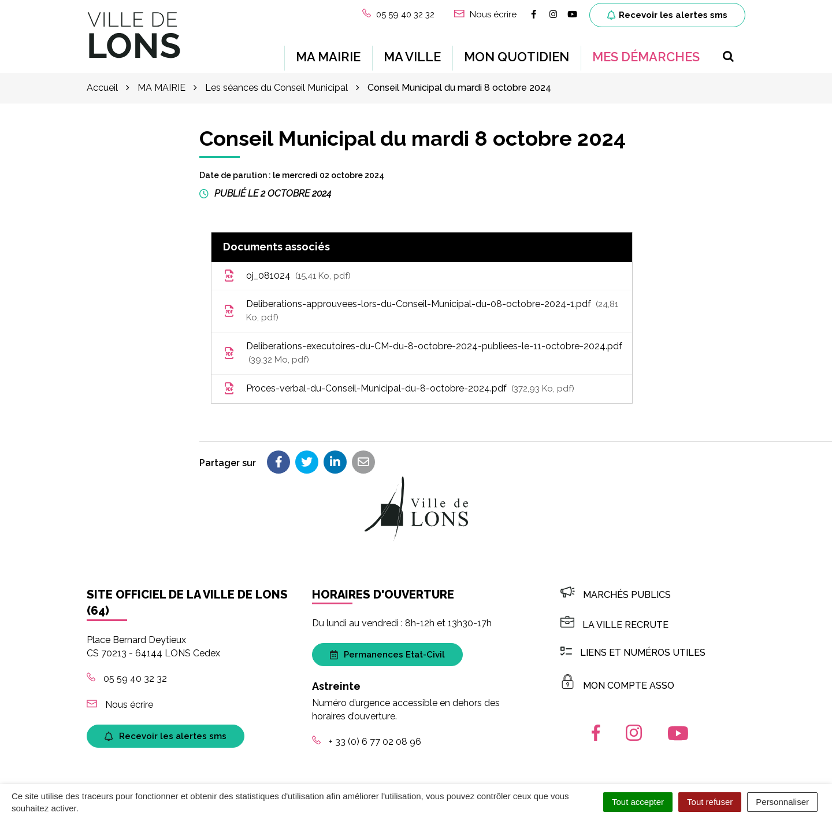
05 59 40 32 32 (127, 678)
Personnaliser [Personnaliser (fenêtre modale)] (782, 802)
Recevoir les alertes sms (667, 15)
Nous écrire (120, 704)
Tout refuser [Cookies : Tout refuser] (710, 802)
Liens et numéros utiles (632, 652)
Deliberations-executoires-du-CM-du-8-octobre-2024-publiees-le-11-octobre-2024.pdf (422, 352)
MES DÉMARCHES (646, 56)
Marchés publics (615, 594)
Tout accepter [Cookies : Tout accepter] (638, 802)
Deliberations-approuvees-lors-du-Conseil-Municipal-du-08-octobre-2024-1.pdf (420, 310)
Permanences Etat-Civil (387, 654)
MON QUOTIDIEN (516, 56)
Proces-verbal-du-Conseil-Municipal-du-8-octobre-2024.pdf (398, 388)
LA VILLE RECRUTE (614, 624)
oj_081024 (287, 275)
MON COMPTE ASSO (617, 684)
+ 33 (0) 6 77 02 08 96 (366, 741)
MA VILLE (412, 56)
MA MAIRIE (328, 56)
